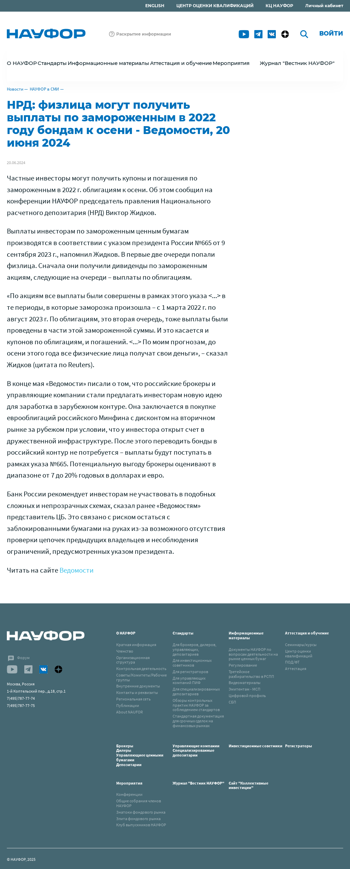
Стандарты (183, 633)
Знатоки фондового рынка (140, 812)
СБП (232, 702)
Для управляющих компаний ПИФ (189, 680)
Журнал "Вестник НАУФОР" (297, 63)
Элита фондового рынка (138, 818)
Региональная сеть (133, 698)
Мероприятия (129, 783)
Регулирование (243, 665)
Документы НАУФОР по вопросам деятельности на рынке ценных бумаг (253, 654)
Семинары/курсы (301, 644)
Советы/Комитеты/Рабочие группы (141, 677)
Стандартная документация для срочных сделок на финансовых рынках (198, 720)
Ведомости (76, 570)
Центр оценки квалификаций (298, 653)
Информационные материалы (246, 635)
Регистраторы (298, 745)
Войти (331, 33)
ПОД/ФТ (292, 662)
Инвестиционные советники (255, 745)
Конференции (129, 794)
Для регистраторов (190, 671)
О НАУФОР (125, 633)
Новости (15, 89)
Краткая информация (136, 644)
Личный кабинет (324, 5)
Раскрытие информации (143, 34)
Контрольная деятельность (141, 668)
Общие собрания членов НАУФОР (138, 803)
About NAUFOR (129, 711)
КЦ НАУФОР (279, 5)
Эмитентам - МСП (244, 689)
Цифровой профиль (247, 695)
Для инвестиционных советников (192, 663)
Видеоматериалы (244, 682)
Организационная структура (133, 660)
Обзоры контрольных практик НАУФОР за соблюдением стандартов (196, 705)
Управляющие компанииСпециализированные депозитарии (196, 750)
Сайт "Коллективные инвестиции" (248, 785)
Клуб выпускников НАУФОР (141, 824)
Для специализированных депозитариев (196, 691)
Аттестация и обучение (307, 633)
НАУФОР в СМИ (44, 89)
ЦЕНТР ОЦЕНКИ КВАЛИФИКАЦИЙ (215, 5)
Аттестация (295, 668)
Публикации (127, 705)
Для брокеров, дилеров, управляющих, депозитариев (194, 649)
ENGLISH (154, 5)
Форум (23, 657)
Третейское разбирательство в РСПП (251, 674)
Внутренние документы (138, 685)
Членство (124, 651)
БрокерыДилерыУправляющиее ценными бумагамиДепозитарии (139, 755)
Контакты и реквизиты (137, 692)
